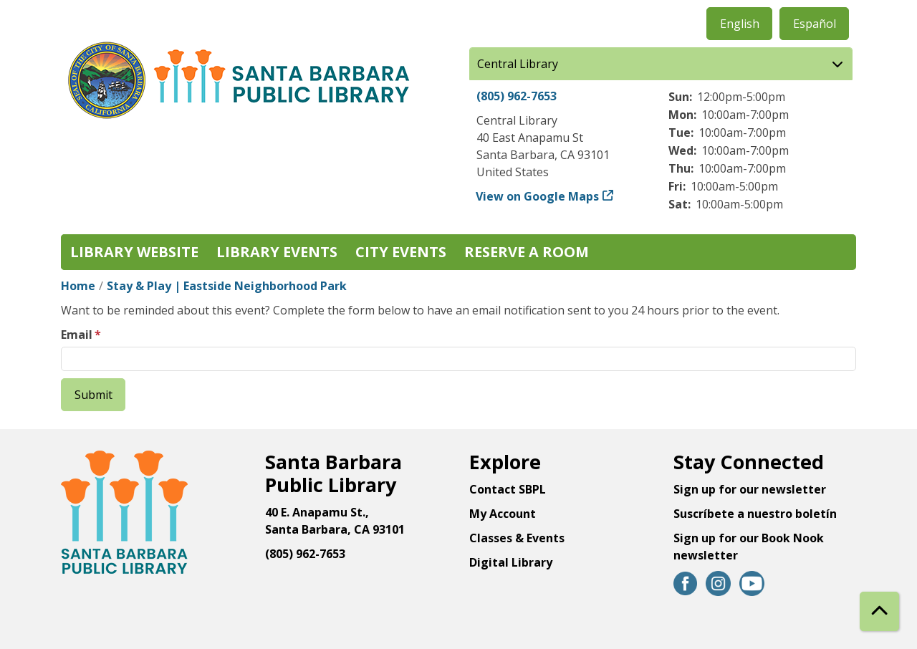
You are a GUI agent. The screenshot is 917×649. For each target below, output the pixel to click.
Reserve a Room (526, 251)
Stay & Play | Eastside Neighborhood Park (227, 286)
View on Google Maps (537, 196)
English (739, 24)
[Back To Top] (879, 611)
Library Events (276, 251)
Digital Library (510, 562)
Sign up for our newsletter (749, 489)
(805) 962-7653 (516, 96)
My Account (502, 513)
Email (76, 334)
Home (78, 286)
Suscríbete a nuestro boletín (755, 513)
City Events (400, 251)
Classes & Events (517, 538)
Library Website (134, 251)
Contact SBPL (507, 489)
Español (814, 24)
